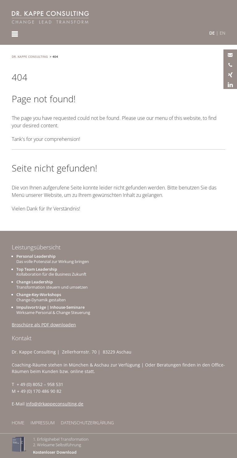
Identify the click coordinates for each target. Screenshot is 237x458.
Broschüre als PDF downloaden (44, 325)
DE (212, 33)
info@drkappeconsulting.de (54, 404)
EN (222, 33)
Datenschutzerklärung (87, 423)
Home (18, 423)
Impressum (43, 423)
